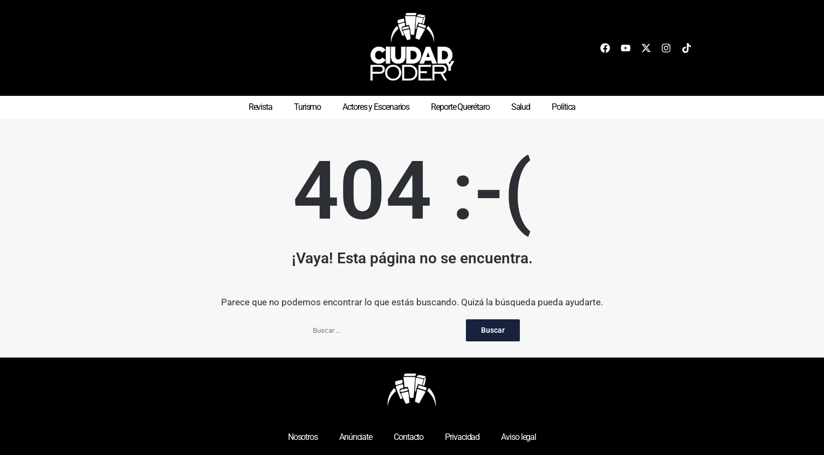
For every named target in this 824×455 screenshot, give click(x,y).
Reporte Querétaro (460, 107)
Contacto (408, 437)
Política (563, 107)
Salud (521, 107)
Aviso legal (518, 437)
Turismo (307, 107)
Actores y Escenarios (375, 107)
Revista (260, 107)
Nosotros (303, 437)
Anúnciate (355, 437)
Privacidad (462, 437)
